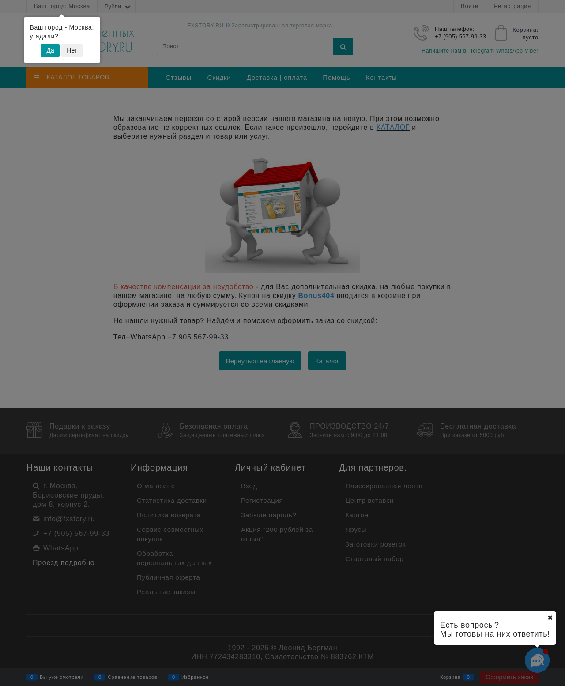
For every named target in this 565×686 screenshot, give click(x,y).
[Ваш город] (550, 617)
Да (50, 50)
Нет (72, 50)
